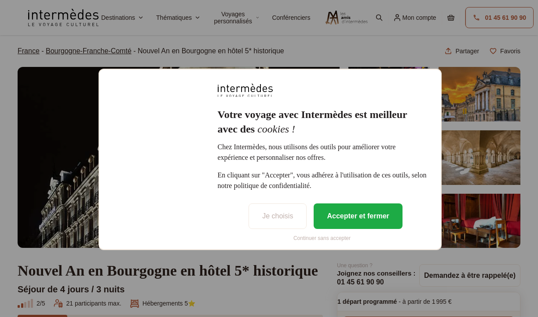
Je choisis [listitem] (277, 216)
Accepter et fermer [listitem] (358, 216)
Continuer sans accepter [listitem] (322, 238)
